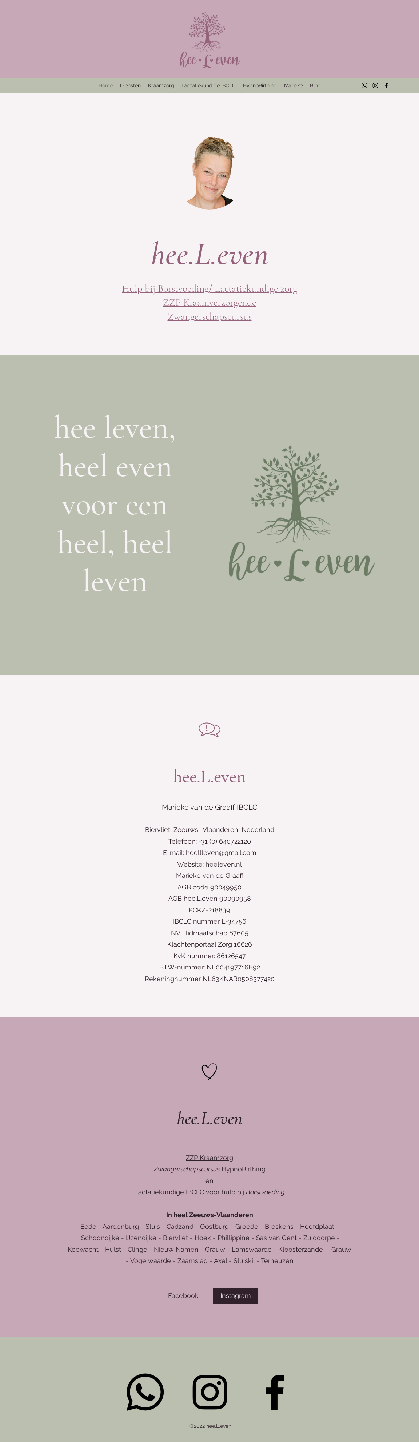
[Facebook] (386, 85)
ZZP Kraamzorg (209, 1158)
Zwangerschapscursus (210, 316)
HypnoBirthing (210, 1169)
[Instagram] (375, 85)
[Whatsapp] (364, 85)
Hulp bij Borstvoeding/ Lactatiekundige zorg (209, 288)
